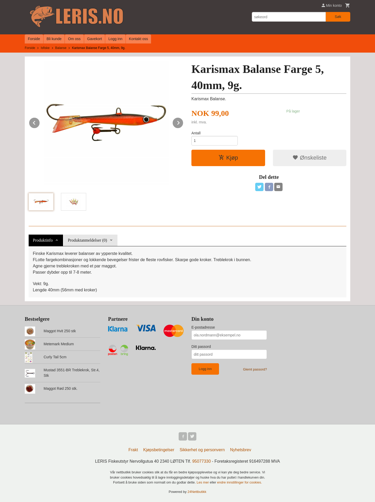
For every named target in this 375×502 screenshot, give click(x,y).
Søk (338, 17)
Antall (196, 133)
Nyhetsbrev (240, 450)
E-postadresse (203, 327)
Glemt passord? (255, 369)
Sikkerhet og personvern (202, 450)
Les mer (203, 482)
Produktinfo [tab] (43, 240)
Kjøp (228, 157)
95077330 (201, 461)
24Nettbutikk (197, 492)
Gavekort (94, 39)
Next (183, 122)
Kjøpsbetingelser (158, 450)
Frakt (133, 450)
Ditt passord (201, 346)
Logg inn (115, 39)
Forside (34, 39)
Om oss (74, 39)
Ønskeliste (309, 157)
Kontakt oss (138, 39)
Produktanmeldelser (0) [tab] (87, 240)
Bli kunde (54, 39)
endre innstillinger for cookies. (239, 482)
